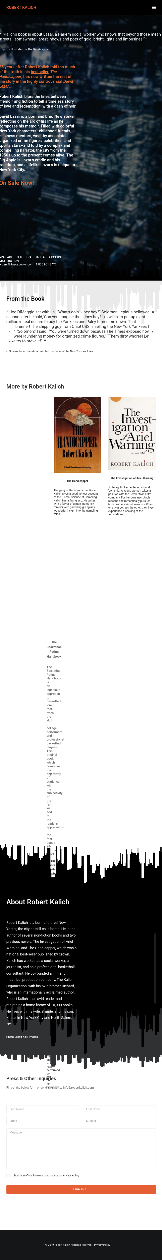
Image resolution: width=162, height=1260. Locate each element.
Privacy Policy (71, 1175)
